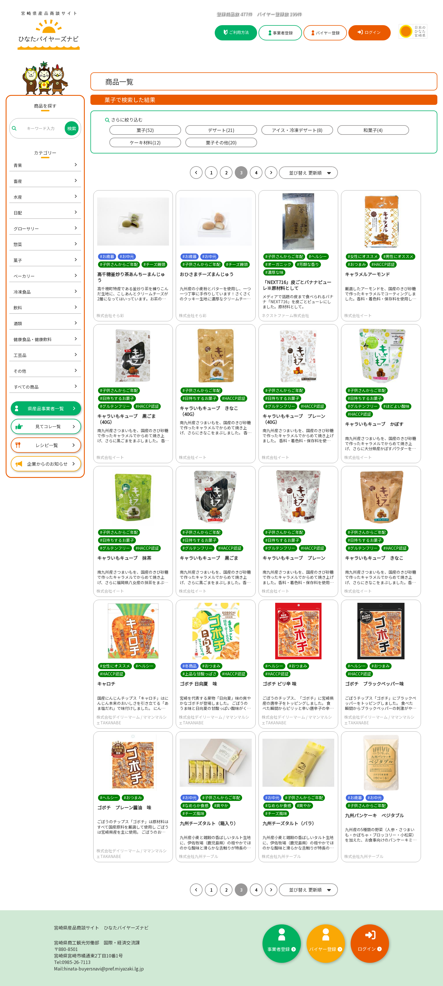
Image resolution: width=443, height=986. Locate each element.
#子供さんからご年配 (119, 264)
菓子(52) (145, 130)
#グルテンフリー (115, 406)
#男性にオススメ (398, 256)
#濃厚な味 (274, 272)
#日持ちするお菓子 (117, 398)
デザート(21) (221, 130)
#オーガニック (278, 264)
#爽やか (221, 805)
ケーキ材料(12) (145, 142)
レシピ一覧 (45, 445)
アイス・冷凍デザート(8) (297, 130)
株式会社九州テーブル (198, 856)
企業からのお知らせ (45, 463)
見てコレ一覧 (45, 426)
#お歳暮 (107, 256)
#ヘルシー (318, 256)
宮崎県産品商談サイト (101, 927)
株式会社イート (358, 315)
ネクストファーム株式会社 (285, 315)
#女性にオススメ (363, 256)
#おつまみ (357, 264)
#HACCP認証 (383, 264)
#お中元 (127, 256)
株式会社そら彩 (110, 315)
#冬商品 (190, 666)
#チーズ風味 (193, 813)
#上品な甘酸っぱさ (199, 674)
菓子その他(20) (221, 142)
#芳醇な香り (308, 264)
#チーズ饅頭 (154, 264)
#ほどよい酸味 (396, 406)
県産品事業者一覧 (45, 408)
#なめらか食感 (196, 805)
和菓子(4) (373, 130)
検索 (71, 128)
